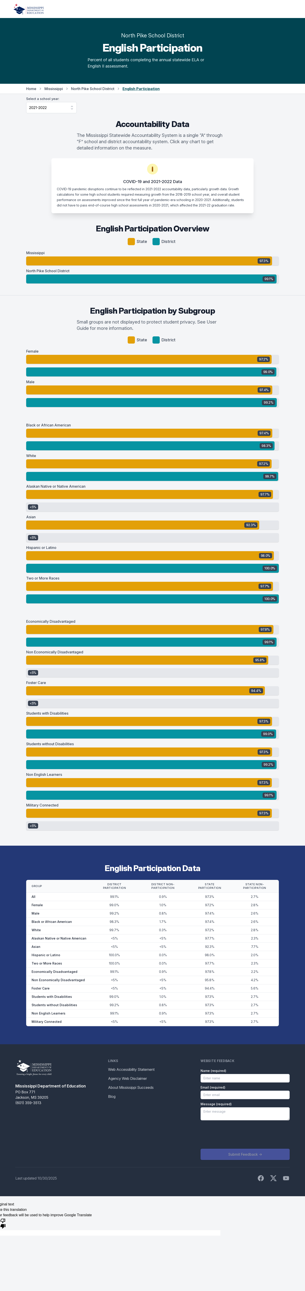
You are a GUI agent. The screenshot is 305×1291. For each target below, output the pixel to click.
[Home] (29, 9)
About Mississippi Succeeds (131, 1087)
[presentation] (235, 1134)
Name (213, 1071)
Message (216, 1104)
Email (213, 1087)
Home (31, 88)
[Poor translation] (3, 1223)
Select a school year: (42, 99)
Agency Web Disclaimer (127, 1078)
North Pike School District (92, 88)
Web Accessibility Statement (131, 1069)
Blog (112, 1096)
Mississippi (53, 88)
